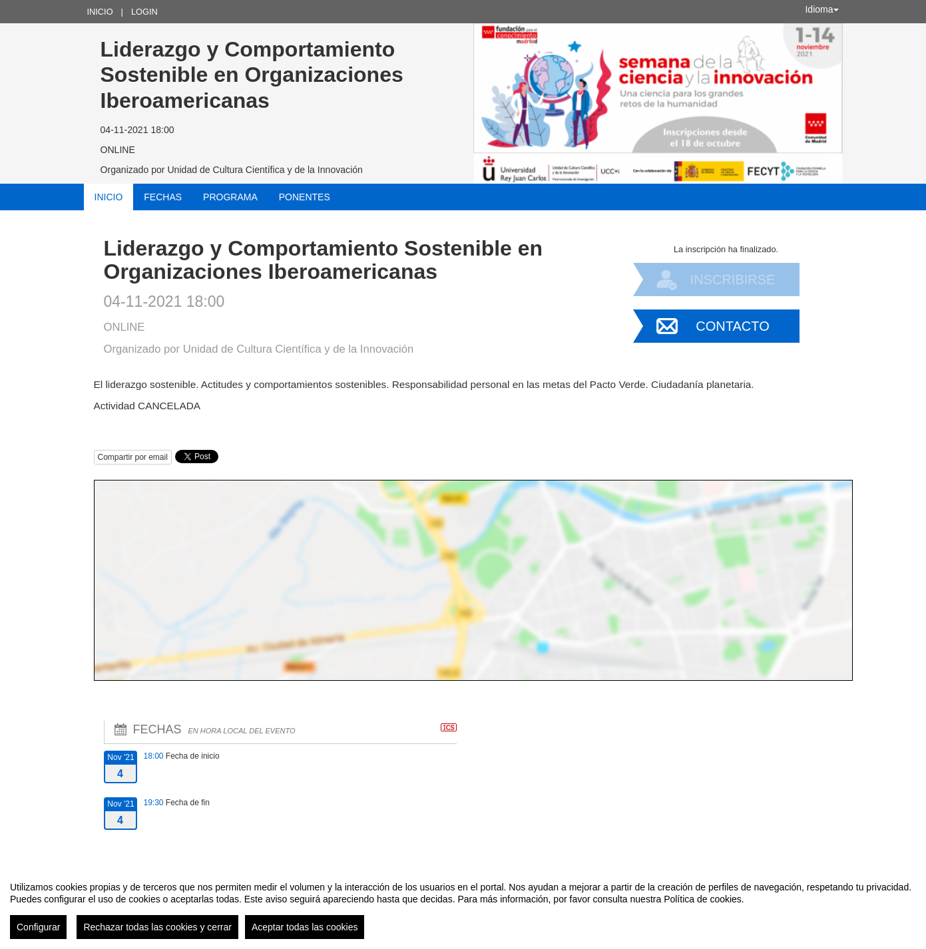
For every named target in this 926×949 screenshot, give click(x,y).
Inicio (100, 12)
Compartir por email (133, 457)
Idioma (821, 9)
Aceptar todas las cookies (305, 927)
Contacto (732, 326)
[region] (463, 905)
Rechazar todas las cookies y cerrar (157, 927)
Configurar (38, 927)
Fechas (163, 197)
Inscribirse (733, 279)
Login (144, 12)
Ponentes (304, 197)
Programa (230, 197)
